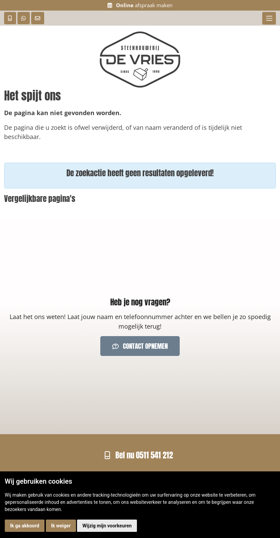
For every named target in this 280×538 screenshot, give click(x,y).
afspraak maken (140, 5)
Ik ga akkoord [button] (24, 525)
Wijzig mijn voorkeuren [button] (107, 525)
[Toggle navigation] (269, 18)
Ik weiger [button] (61, 525)
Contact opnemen (140, 346)
